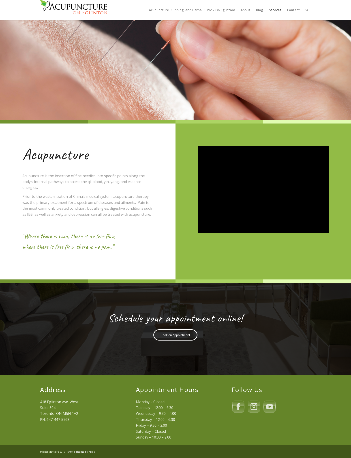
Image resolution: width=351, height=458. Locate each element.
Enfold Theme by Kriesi (81, 451)
